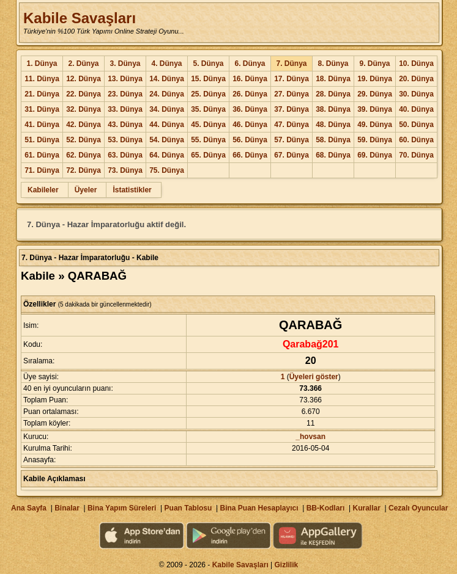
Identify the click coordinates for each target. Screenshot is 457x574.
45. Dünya (208, 124)
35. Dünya (208, 109)
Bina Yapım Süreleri (122, 508)
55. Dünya (208, 140)
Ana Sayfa (28, 508)
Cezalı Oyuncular (418, 508)
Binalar (67, 508)
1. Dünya (41, 63)
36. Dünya (249, 109)
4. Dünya (166, 63)
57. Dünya (291, 140)
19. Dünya (374, 78)
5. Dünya (208, 63)
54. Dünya (166, 140)
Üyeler (86, 190)
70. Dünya (416, 155)
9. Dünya (374, 63)
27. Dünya (291, 94)
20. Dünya (416, 78)
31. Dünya (41, 109)
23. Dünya (125, 94)
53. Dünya (125, 140)
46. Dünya (249, 124)
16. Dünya (249, 78)
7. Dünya (291, 63)
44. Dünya (166, 124)
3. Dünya (125, 63)
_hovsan (310, 436)
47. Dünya (291, 124)
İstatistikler (132, 190)
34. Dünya (166, 109)
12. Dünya (83, 78)
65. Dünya (208, 155)
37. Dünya (291, 109)
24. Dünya (166, 94)
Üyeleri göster (313, 376)
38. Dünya (333, 109)
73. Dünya (125, 170)
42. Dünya (83, 124)
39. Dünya (374, 109)
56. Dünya (249, 140)
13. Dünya (125, 78)
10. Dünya (416, 63)
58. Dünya (333, 140)
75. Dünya (166, 170)
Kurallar (366, 508)
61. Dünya (41, 155)
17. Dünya (291, 78)
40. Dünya (416, 109)
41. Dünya (41, 124)
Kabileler (43, 190)
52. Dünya (83, 140)
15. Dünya (208, 78)
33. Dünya (125, 109)
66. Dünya (249, 155)
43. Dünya (125, 124)
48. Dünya (333, 124)
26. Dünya (249, 94)
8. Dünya (333, 63)
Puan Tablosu (188, 508)
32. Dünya (83, 109)
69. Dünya (374, 155)
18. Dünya (333, 78)
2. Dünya (83, 63)
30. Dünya (416, 94)
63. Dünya (125, 155)
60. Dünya (416, 140)
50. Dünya (416, 124)
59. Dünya (374, 140)
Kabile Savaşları (79, 18)
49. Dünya (374, 124)
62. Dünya (83, 155)
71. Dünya (41, 170)
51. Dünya (41, 140)
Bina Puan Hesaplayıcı (259, 508)
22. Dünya (83, 94)
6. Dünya (249, 63)
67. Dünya (291, 155)
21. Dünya (41, 94)
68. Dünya (333, 155)
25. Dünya (208, 94)
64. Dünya (166, 155)
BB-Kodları (326, 508)
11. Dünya (41, 78)
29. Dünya (374, 94)
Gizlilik (287, 565)
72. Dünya (83, 170)
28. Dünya (333, 94)
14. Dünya (166, 78)
